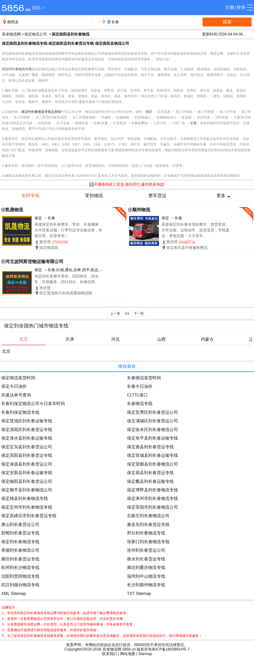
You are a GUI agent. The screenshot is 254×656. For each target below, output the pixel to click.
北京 (6, 351)
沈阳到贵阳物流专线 (20, 576)
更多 (220, 195)
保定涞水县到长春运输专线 (26, 438)
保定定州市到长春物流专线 (26, 507)
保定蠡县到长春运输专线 (150, 481)
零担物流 (94, 195)
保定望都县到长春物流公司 (152, 464)
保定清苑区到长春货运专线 (26, 429)
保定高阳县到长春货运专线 (26, 455)
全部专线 (30, 195)
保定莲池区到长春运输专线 (26, 420)
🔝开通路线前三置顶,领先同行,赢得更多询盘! (127, 184)
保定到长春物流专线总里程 (41, 112)
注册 (229, 7)
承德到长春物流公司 (20, 550)
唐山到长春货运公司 (20, 524)
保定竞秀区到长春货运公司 (152, 412)
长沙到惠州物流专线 (146, 584)
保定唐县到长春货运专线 (150, 447)
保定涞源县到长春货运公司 (26, 464)
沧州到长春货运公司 (146, 550)
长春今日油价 (139, 386)
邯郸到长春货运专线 (20, 533)
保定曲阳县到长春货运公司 (26, 481)
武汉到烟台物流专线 (20, 584)
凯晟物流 (14, 209)
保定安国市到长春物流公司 (152, 507)
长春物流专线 (139, 403)
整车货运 (157, 195)
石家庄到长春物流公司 (148, 515)
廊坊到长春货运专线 (20, 559)
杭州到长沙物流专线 (20, 567)
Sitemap (145, 654)
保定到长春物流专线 (20, 541)
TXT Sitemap (139, 593)
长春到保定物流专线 (20, 412)
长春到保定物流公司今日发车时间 (33, 403)
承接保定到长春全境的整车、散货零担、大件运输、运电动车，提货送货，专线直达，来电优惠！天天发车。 (195, 230)
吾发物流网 (11, 34)
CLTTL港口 (137, 395)
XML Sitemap (13, 593)
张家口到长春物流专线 (148, 541)
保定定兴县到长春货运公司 (26, 447)
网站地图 (127, 654)
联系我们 (109, 654)
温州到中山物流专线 (146, 576)
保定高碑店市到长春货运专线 (28, 515)
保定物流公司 (35, 34)
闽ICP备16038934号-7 (171, 649)
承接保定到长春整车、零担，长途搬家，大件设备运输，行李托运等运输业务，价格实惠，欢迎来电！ (68, 230)
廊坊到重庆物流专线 (146, 567)
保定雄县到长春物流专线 (24, 498)
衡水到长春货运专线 (146, 559)
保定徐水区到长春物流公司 (152, 429)
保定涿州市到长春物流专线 (152, 498)
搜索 (227, 21)
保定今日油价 (14, 386)
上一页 (115, 313)
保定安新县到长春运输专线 (26, 472)
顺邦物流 (141, 209)
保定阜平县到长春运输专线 (152, 438)
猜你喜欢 (127, 366)
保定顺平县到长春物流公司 (26, 490)
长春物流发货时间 (144, 377)
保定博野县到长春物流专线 (152, 490)
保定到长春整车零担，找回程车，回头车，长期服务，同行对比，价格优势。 (66, 279)
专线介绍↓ (163, 59)
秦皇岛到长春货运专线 (148, 524)
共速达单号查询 (16, 395)
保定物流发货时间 (18, 377)
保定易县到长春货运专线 (150, 472)
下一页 (139, 313)
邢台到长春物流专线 (146, 533)
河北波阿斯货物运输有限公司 (34, 261)
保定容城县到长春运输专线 (152, 455)
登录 (241, 7)
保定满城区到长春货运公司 (152, 420)
